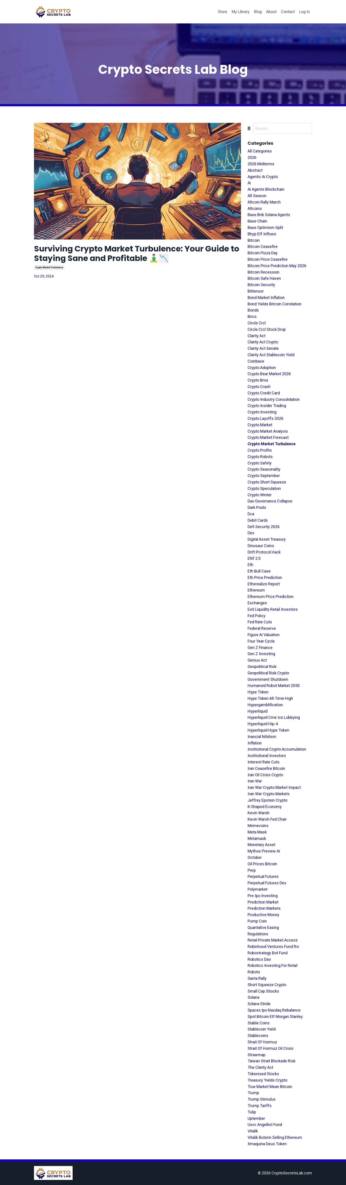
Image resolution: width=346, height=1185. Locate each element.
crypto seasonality (264, 469)
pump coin (257, 921)
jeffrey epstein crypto (267, 800)
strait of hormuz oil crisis (270, 1048)
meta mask (257, 832)
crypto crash (259, 386)
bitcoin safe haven (264, 278)
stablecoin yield (262, 1029)
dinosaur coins (261, 545)
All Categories (260, 151)
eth (250, 564)
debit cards (258, 520)
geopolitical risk (262, 666)
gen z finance (260, 647)
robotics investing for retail (272, 965)
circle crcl (257, 323)
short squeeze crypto (267, 984)
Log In (304, 11)
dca (251, 514)
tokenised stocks (263, 1073)
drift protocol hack (264, 552)
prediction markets (264, 908)
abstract (255, 170)
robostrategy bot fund (268, 953)
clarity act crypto (263, 342)
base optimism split (265, 227)
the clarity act (260, 1067)
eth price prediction (265, 577)
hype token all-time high (270, 698)
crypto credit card (264, 393)
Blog (258, 11)
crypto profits (260, 450)
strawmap (256, 1054)
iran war (255, 781)
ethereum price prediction (270, 596)
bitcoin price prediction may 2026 (277, 265)
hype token (258, 692)
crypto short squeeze (267, 482)
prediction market (263, 902)
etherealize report (264, 584)
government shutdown (268, 679)
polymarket (257, 889)
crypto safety (260, 463)
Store (222, 11)
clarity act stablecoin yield (271, 354)
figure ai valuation (264, 634)
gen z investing (261, 653)
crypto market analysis (268, 431)
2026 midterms (261, 164)
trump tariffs (260, 1105)
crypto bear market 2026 (269, 373)
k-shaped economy (265, 806)
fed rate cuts (260, 622)
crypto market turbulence (49, 267)
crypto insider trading (267, 405)
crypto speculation (264, 488)
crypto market (260, 424)
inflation (255, 743)
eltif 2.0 (254, 558)
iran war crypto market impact (274, 787)
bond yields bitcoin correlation (274, 304)
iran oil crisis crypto (265, 774)
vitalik (253, 1131)
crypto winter (260, 495)
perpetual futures (263, 876)
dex (251, 533)
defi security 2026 (264, 526)
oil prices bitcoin (262, 864)
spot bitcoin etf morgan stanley (275, 1016)
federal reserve (262, 628)
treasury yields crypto (267, 1080)
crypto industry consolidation (274, 399)
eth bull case (259, 571)
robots (254, 972)
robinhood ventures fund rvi (273, 946)
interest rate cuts (264, 762)
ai (249, 183)
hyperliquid (257, 711)
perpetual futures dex (267, 883)
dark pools (257, 507)
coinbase (256, 361)
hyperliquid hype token (268, 730)
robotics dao (259, 959)
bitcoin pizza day (263, 253)
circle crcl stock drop (267, 329)
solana (253, 997)
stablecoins (258, 1035)
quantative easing (263, 927)
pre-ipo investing (263, 895)
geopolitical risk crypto (268, 673)
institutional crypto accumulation (277, 749)
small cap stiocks (263, 991)
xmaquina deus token (267, 1143)
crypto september (264, 475)
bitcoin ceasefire (263, 246)
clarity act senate (263, 348)
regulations (258, 934)
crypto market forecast (268, 437)
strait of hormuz (262, 1042)
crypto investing (262, 412)
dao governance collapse (270, 501)
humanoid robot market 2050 (274, 685)
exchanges (257, 603)
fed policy (256, 615)
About (271, 11)
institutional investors (267, 755)
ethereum (256, 590)
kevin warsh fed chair (267, 819)
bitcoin (254, 240)
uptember (256, 1118)
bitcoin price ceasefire (268, 259)
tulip (252, 1112)
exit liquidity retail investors (273, 609)
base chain (257, 221)
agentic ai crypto (263, 176)
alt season (257, 195)
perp (252, 870)
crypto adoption (262, 367)
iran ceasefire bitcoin (266, 768)
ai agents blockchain (266, 189)
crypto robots (260, 456)
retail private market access (273, 940)
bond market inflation (266, 297)
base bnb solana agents (269, 214)
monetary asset (261, 844)
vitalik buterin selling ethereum (275, 1137)
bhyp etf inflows (262, 234)
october (255, 857)
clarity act (256, 335)
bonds (253, 310)
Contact (288, 11)
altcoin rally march (264, 202)
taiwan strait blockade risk (271, 1061)
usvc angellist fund (265, 1124)
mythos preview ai (264, 851)
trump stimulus (262, 1099)
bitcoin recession (263, 272)
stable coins (259, 1023)
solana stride (259, 1003)
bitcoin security (261, 284)
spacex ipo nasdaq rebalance (274, 1010)
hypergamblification (265, 704)
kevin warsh (258, 812)
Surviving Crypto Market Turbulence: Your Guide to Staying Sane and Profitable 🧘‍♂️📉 (137, 253)
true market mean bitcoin (270, 1086)
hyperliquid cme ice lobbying (274, 717)
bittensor (256, 291)
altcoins (255, 208)
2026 (252, 157)
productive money (263, 914)
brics (252, 316)
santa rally (257, 978)
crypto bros (258, 380)
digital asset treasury (267, 539)
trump (253, 1092)
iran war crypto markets (269, 793)
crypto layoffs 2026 (265, 418)
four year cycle (261, 641)
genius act (257, 660)
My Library (241, 11)
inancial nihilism (262, 736)
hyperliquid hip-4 (263, 723)
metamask (257, 838)
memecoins (258, 825)
